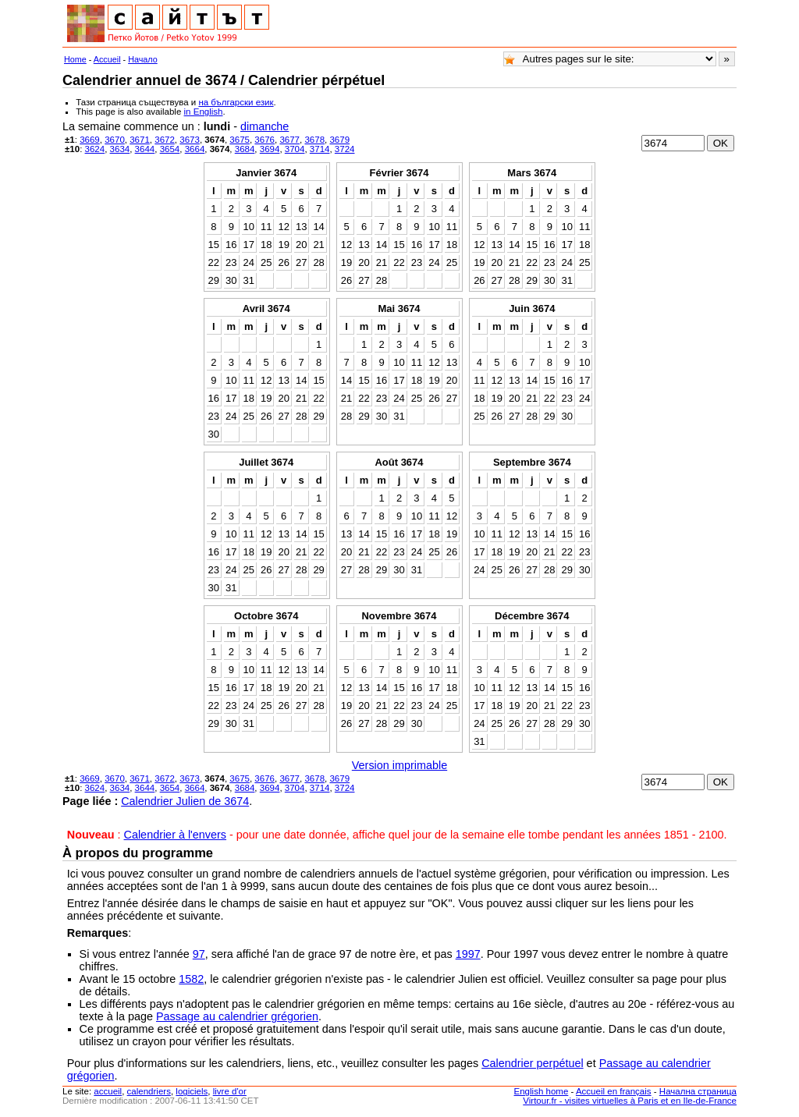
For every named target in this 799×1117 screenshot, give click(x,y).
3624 (95, 149)
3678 (314, 139)
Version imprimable (399, 765)
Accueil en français (614, 1091)
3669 (90, 139)
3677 (289, 139)
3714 (320, 149)
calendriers (149, 1091)
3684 (245, 149)
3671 (140, 139)
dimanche (264, 126)
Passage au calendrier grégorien (237, 1016)
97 (199, 954)
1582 (191, 979)
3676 (264, 139)
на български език (235, 102)
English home (541, 1091)
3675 (239, 139)
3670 (115, 139)
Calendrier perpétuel (532, 1063)
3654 (170, 149)
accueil (108, 1091)
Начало (143, 59)
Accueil (107, 59)
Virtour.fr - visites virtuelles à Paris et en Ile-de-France (630, 1100)
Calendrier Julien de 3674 (185, 801)
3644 (145, 149)
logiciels (192, 1091)
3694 (270, 149)
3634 (120, 149)
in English (203, 111)
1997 (468, 954)
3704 (295, 149)
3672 (164, 139)
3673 (189, 139)
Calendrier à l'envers (175, 834)
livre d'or (230, 1091)
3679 (339, 139)
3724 (345, 149)
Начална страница (698, 1091)
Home (75, 59)
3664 (195, 149)
